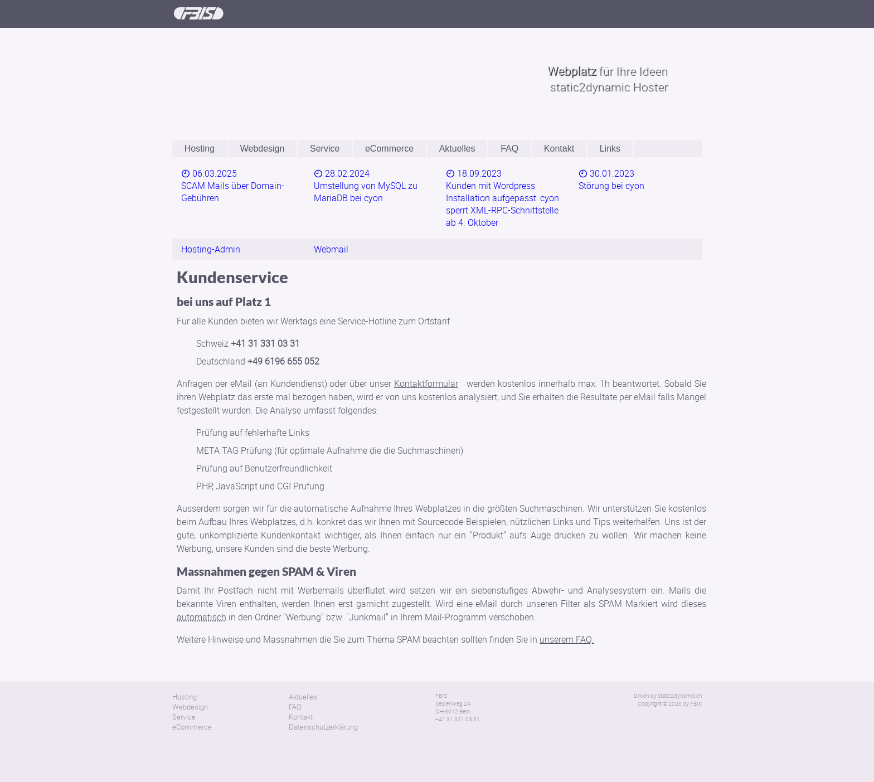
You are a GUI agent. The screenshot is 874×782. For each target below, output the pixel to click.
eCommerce (389, 148)
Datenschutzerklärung (323, 701)
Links (610, 148)
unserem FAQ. (567, 613)
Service (324, 148)
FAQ (509, 148)
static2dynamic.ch (680, 669)
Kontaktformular (426, 357)
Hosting (199, 148)
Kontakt (559, 148)
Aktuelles (457, 148)
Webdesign (262, 148)
